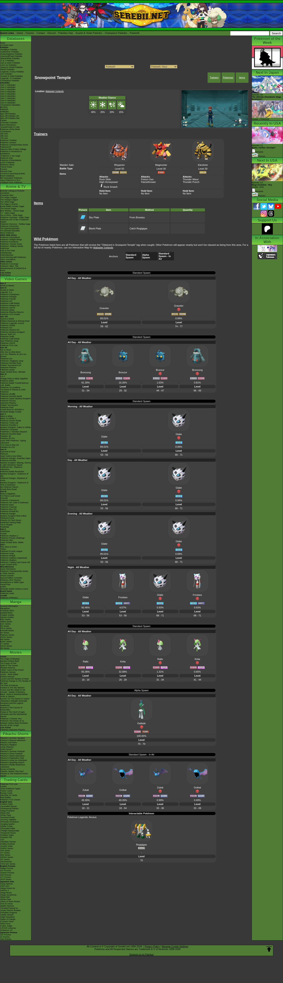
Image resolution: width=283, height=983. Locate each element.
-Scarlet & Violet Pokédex (11, 76)
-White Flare (5, 815)
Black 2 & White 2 (8, 418)
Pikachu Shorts (16, 734)
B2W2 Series (6, 641)
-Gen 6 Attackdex (7, 96)
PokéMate (4, 527)
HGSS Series (6, 637)
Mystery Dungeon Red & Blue (13, 516)
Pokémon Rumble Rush (10, 363)
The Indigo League (8, 197)
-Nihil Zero (5, 886)
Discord (52, 33)
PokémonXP (5, 147)
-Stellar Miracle (6, 915)
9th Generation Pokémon (11, 178)
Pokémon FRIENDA (9, 598)
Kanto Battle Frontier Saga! (12, 206)
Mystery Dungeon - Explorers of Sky (14, 475)
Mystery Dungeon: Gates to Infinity (15, 427)
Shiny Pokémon (7, 233)
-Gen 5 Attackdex (7, 94)
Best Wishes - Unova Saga (12, 211)
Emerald (4, 498)
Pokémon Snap (7, 553)
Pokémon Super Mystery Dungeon (15, 398)
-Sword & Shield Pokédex (11, 67)
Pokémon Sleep (7, 310)
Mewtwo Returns (7, 668)
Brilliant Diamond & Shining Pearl (15, 321)
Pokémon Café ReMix (10, 303)
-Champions (5, 131)
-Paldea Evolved (7, 844)
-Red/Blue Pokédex (8, 49)
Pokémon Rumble (8, 460)
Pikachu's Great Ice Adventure (13, 760)
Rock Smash (110, 187)
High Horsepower (108, 182)
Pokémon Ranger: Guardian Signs (15, 458)
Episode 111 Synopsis (263, 148)
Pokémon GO (6, 301)
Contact (40, 33)
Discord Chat (6, 171)
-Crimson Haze (6, 921)
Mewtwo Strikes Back (9, 661)
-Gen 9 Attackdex (7, 103)
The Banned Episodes (10, 231)
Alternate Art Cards (8, 795)
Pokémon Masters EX (9, 305)
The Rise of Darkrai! (9, 685)
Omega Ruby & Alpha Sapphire (14, 378)
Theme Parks (6, 167)
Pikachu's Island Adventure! (12, 756)
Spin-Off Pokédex (8, 114)
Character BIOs (7, 611)
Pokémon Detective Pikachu (12, 730)
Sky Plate (94, 217)
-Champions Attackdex (10, 105)
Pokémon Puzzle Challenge (12, 538)
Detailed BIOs (6, 613)
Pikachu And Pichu (8, 742)
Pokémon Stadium (8, 560)
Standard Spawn (131, 256)
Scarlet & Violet (7, 290)
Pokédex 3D (5, 436)
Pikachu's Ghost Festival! (11, 754)
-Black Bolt (5, 813)
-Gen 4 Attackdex (7, 92)
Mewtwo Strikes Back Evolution (14, 723)
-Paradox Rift (6, 837)
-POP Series (5, 879)
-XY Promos (5, 877)
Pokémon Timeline (8, 140)
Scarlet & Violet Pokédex (88, 33)
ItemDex (4, 107)
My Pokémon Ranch (9, 487)
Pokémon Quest (7, 370)
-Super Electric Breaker (10, 910)
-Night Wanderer (7, 917)
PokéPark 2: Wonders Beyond (13, 432)
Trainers (214, 77)
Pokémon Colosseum (9, 500)
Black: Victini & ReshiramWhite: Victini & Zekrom (14, 695)
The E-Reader (6, 525)
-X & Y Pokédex (7, 61)
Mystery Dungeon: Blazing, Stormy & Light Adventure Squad (15, 464)
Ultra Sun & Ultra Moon (10, 352)
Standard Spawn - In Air (165, 256)
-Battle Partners (7, 906)
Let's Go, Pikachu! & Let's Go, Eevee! (13, 355)
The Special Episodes (9, 228)
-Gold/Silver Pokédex (9, 52)
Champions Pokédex (116, 33)
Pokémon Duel (6, 407)
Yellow (3, 549)
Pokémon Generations (10, 237)
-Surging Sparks (7, 824)
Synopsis (257, 191)
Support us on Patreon (141, 954)
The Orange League (9, 200)
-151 (2, 839)
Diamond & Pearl (7, 452)
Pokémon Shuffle (7, 394)
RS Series (4, 626)
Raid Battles (5, 797)
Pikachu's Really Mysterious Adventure (12, 766)
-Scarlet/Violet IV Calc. (10, 127)
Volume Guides (7, 617)
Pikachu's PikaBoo (8, 745)
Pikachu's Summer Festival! (12, 751)
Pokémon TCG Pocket (10, 314)
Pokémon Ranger (8, 514)
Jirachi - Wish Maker (9, 674)
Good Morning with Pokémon (13, 257)
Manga (15, 602)
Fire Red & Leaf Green (10, 496)
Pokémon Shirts (7, 165)
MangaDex (5, 608)
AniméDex (5, 193)
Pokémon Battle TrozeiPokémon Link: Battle (14, 384)
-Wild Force (5, 924)
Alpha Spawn (146, 256)
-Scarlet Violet (6, 846)
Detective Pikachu (8, 367)
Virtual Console (7, 576)
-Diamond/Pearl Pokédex (11, 56)
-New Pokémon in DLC (10, 180)
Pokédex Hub (65, 33)
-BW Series (5, 855)
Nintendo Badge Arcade (10, 412)
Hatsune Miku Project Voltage (13, 149)
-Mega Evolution (7, 811)
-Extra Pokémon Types (10, 789)
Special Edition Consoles (11, 578)
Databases (16, 39)
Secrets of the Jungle (9, 725)
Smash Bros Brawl (8, 489)
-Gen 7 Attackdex (7, 98)
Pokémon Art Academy (10, 387)
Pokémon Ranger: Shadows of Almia (13, 479)
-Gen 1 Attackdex (7, 85)
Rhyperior (119, 165)
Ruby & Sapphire (7, 494)
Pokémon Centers (8, 142)
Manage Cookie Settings (175, 946)
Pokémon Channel (8, 507)
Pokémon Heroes (8, 672)
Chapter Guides (7, 615)
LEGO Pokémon (7, 162)
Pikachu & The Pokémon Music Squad (14, 774)
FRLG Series (6, 628)
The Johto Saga (7, 202)
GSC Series (5, 624)
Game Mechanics (8, 125)
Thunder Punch (191, 182)
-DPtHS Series (6, 857)
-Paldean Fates (7, 835)
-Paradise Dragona (8, 912)
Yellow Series (6, 622)
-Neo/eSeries (6, 862)
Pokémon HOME (7, 325)
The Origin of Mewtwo (10, 659)
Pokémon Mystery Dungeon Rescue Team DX (12, 333)
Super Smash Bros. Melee (11, 542)
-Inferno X (4, 890)
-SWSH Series (6, 848)
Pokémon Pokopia (8, 297)
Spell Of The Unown (9, 665)
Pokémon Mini (6, 540)
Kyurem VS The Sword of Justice (14, 699)
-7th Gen (4, 138)
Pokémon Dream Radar (10, 421)
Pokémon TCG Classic (10, 800)
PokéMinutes (6, 253)
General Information (9, 606)
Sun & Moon (5, 350)
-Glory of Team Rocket (10, 901)
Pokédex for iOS (7, 447)
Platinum (4, 454)
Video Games (15, 279)
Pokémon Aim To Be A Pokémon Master (14, 221)
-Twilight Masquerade (9, 831)
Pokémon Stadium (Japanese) (13, 558)
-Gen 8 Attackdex (7, 100)
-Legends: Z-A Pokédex (10, 78)
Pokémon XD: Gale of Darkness (14, 502)
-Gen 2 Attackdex (7, 87)
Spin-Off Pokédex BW (9, 118)
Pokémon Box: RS (8, 509)
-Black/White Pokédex (10, 58)
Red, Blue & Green (8, 547)
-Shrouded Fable (7, 828)
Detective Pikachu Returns (12, 312)
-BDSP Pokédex (7, 69)
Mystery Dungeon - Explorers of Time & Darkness (14, 484)
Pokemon (228, 77)
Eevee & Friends (7, 769)
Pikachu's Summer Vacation (12, 738)
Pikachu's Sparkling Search (12, 762)
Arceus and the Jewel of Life (12, 690)
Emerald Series (7, 630)
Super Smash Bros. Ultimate (12, 372)
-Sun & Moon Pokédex (10, 63)
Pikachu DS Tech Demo (10, 520)
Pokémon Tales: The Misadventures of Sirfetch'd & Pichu (13, 268)
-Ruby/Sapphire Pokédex (11, 54)
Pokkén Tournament (9, 405)
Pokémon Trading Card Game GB (15, 562)
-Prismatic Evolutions (9, 822)
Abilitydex (4, 111)
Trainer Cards (6, 791)
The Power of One (8, 663)
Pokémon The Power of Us (12, 721)
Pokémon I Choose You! (11, 719)
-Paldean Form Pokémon (11, 182)
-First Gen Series (7, 864)
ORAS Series (6, 646)
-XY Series (5, 853)
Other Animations (7, 259)
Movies (16, 652)
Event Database (7, 176)
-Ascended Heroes (8, 806)
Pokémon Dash (7, 505)
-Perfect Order (6, 804)
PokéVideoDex (6, 255)
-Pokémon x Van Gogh (10, 156)
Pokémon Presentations (10, 160)
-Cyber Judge (6, 926)
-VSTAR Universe (8, 928)
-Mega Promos (6, 868)
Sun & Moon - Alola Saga (11, 215)
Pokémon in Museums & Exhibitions (11, 152)
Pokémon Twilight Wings (11, 239)
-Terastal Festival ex (9, 908)
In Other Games (7, 573)
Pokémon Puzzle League (11, 551)
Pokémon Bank (7, 381)
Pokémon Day (6, 158)
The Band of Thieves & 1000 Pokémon (12, 391)
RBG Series (5, 619)
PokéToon (4, 248)
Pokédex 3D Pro (7, 438)
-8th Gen (4, 136)
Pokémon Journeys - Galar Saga (14, 217)
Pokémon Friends (8, 299)
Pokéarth (135, 33)
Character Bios (6, 195)
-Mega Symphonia (8, 895)
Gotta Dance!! (6, 749)
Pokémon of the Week (10, 129)
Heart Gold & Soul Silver (11, 456)
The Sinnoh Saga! (8, 208)
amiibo (3, 587)
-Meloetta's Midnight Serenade (13, 701)
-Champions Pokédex (9, 80)
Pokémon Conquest (9, 429)
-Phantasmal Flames (9, 808)
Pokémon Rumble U (9, 425)
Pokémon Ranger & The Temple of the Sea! (15, 682)
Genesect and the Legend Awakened (11, 704)
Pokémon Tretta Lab (9, 423)
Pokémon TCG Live (8, 345)
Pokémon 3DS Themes (10, 580)
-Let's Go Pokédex (8, 65)
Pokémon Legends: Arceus (12, 323)
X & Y (2, 376)
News (2, 43)
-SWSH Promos (7, 873)
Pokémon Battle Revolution (12, 471)
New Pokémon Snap (9, 341)
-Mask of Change (7, 919)
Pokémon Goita (7, 593)
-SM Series (5, 850)
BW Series (5, 639)
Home (20, 33)
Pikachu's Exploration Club (12, 758)
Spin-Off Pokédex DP (9, 116)
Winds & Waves (7, 285)
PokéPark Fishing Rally (10, 522)
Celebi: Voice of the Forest (12, 670)
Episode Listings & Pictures (12, 191)
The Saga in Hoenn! (9, 204)
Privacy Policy (152, 946)
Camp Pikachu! (7, 747)
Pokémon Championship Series (14, 145)
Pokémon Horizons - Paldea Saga (15, 224)
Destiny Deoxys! (7, 676)
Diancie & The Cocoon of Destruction (11, 708)
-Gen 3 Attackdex (7, 89)
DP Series (4, 633)
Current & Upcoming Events (12, 173)
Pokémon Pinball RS (9, 511)
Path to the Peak (7, 251)
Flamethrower (148, 182)
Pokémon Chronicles (9, 226)
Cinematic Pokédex (8, 123)
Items (242, 77)
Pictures (258, 156)
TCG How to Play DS (9, 445)
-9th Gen (4, 134)
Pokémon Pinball (7, 556)
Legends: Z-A (6, 292)
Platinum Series (7, 635)
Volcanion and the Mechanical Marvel (13, 715)
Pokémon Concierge (9, 264)
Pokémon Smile (7, 336)
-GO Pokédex (6, 74)
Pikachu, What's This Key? (12, 771)
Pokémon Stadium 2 (9, 536)
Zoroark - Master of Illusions (12, 692)
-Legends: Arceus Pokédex (12, 72)
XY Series (4, 644)
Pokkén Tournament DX (10, 365)
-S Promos (5, 937)
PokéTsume (5, 275)
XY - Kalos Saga (7, 213)
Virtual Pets (5, 584)
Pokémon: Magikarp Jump (11, 361)
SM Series (5, 648)
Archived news (6, 45)
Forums (30, 33)
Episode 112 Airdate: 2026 (262, 185)
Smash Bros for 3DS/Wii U (12, 409)
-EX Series (5, 859)
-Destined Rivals (7, 817)
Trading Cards (16, 780)
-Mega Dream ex (7, 888)
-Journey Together (8, 820)
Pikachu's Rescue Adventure (12, 740)
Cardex (3, 120)
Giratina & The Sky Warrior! (12, 688)
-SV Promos (5, 870)
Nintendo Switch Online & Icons (14, 589)
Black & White (6, 416)
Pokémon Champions (9, 294)
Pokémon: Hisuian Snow (11, 244)
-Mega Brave (6, 893)
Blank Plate (95, 228)
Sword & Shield (7, 319)
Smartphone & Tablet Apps (12, 582)
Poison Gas (147, 179)
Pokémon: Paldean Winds (11, 246)
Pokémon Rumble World (11, 396)
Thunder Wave (191, 179)
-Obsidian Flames (8, 842)
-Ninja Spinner (6, 884)
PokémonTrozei (7, 518)
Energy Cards (6, 793)
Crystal (3, 533)
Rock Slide (105, 179)
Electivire (203, 165)
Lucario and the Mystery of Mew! (14, 679)
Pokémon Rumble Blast (10, 434)
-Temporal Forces (8, 833)
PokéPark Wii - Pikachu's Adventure (11, 468)
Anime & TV (16, 186)
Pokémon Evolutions (9, 242)
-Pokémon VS (6, 930)
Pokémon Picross (8, 401)
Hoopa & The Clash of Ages (12, 712)
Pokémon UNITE (7, 308)
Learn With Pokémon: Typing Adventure (13, 441)
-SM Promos (5, 875)
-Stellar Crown (6, 826)
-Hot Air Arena (6, 904)
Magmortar (161, 165)
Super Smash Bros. (8, 564)
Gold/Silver (5, 531)
